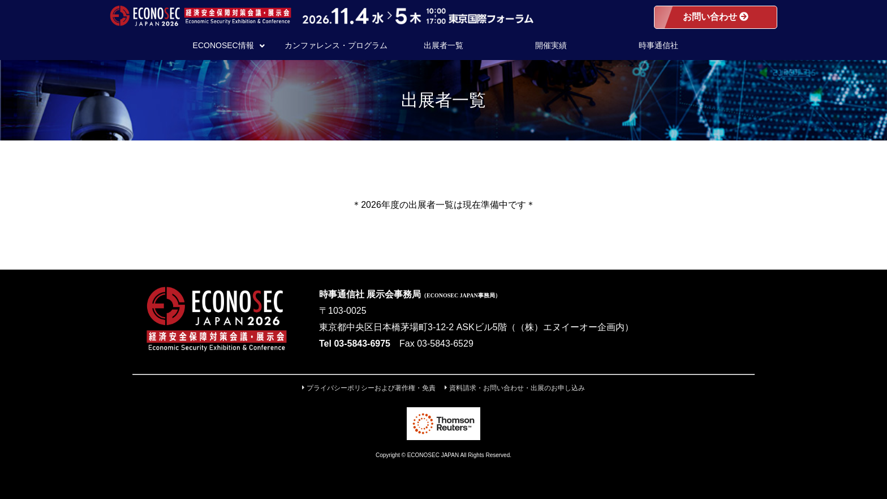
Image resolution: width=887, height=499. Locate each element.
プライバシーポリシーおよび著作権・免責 (369, 388)
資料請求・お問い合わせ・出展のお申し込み (515, 388)
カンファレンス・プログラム (336, 45)
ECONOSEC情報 (229, 45)
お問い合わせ (715, 17)
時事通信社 (658, 45)
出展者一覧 (443, 45)
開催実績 (551, 45)
